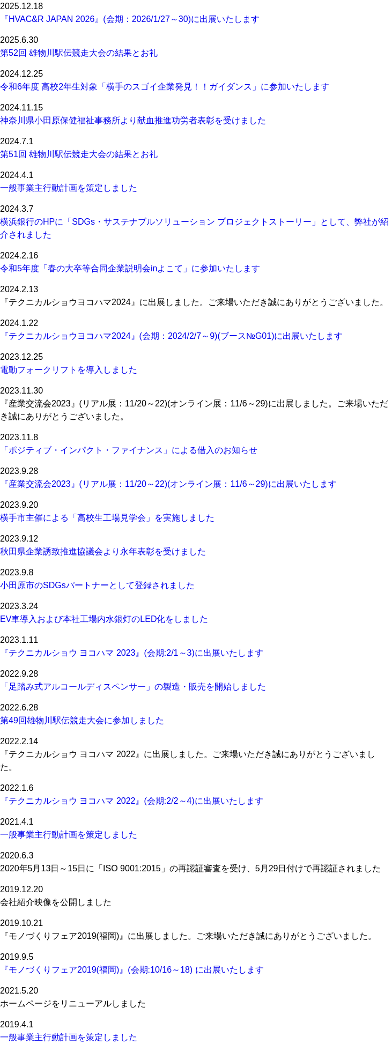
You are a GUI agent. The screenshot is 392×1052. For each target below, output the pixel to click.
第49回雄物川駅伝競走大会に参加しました (82, 720)
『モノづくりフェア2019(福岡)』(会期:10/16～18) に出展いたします (132, 969)
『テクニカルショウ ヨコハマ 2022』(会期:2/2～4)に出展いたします (131, 800)
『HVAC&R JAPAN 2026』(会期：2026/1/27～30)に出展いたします (130, 19)
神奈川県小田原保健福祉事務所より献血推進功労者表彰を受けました (133, 120)
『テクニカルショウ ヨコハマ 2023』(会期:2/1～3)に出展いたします (131, 652)
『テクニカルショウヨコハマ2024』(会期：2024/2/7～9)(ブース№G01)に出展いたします (171, 335)
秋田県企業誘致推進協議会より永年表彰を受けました (103, 551)
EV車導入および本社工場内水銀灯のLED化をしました (104, 619)
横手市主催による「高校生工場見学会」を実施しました (107, 517)
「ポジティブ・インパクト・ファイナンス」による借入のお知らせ (128, 450)
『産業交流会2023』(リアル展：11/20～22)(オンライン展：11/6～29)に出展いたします (168, 483)
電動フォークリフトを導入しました (68, 369)
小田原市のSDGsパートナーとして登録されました (97, 585)
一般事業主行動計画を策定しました (68, 187)
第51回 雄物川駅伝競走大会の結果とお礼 (79, 154)
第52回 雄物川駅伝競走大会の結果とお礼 (79, 52)
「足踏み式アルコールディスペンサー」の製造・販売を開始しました (133, 686)
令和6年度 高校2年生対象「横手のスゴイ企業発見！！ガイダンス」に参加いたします (164, 86)
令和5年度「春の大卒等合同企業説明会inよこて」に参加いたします (130, 268)
